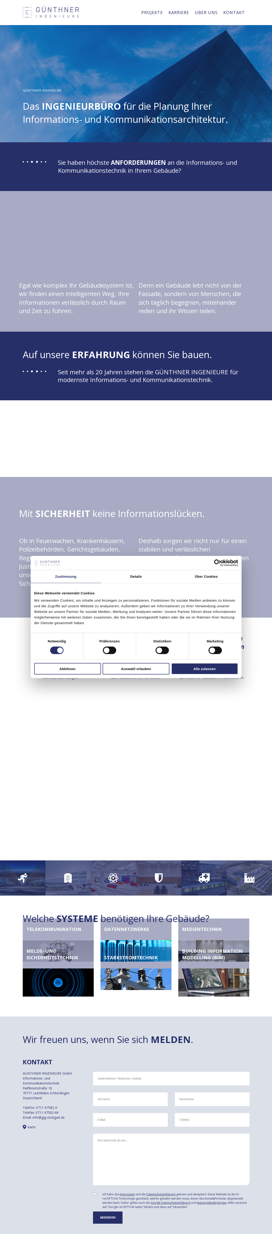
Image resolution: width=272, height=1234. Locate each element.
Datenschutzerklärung (160, 1194)
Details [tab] (136, 576)
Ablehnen (67, 669)
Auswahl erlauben (136, 669)
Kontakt (234, 12)
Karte (31, 1127)
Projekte (152, 12)
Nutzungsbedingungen (212, 1203)
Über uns (206, 12)
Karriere (178, 12)
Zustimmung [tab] (65, 576)
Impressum (127, 1194)
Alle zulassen (204, 669)
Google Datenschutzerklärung (170, 1203)
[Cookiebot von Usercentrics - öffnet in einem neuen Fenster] (217, 562)
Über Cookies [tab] (206, 576)
